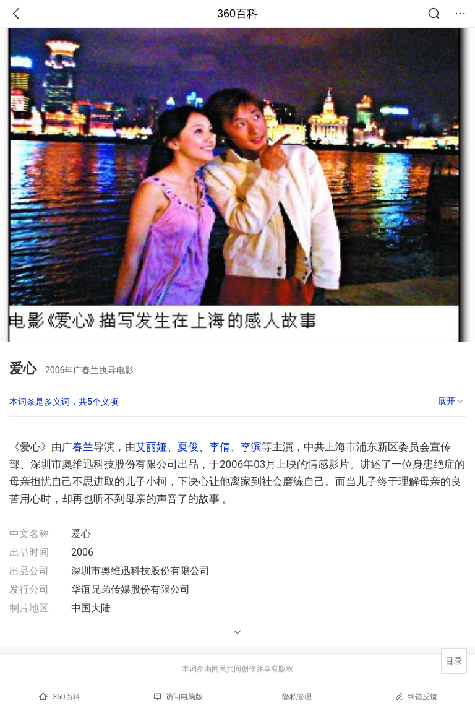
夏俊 (188, 447)
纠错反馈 (416, 696)
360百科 (237, 13)
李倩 (219, 447)
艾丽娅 (151, 447)
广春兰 (77, 447)
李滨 (251, 447)
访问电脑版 (178, 696)
